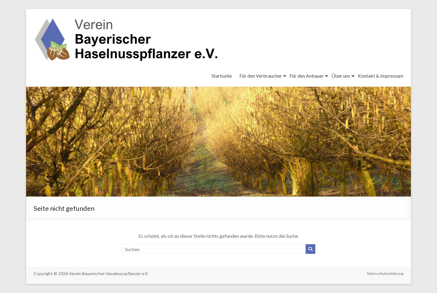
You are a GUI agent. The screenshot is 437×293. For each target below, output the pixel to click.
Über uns (340, 76)
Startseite (222, 76)
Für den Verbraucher (260, 76)
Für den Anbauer (307, 76)
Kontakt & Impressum (380, 76)
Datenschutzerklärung (385, 273)
